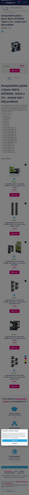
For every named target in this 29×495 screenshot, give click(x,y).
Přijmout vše (14, 440)
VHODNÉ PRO (17, 78)
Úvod (2, 7)
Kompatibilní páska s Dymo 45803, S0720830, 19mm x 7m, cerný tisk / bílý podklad (14, 338)
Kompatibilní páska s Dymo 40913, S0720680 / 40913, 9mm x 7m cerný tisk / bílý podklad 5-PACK (14, 301)
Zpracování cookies (15, 437)
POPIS (9, 78)
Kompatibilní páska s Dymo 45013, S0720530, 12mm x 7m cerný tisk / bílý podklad (14, 185)
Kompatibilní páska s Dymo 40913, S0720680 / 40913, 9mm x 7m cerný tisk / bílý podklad (14, 263)
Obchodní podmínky (10, 473)
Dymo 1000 (5, 9)
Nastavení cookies (10, 486)
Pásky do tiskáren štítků (15, 7)
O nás (15, 471)
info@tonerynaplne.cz (22, 481)
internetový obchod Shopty (13, 485)
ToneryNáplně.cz (8, 483)
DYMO (6, 7)
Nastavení (14, 443)
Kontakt (21, 471)
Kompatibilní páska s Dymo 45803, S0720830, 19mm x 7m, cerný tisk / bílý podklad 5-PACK (14, 377)
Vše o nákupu (21, 473)
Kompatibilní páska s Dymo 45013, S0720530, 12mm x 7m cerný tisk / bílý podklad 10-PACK (14, 224)
